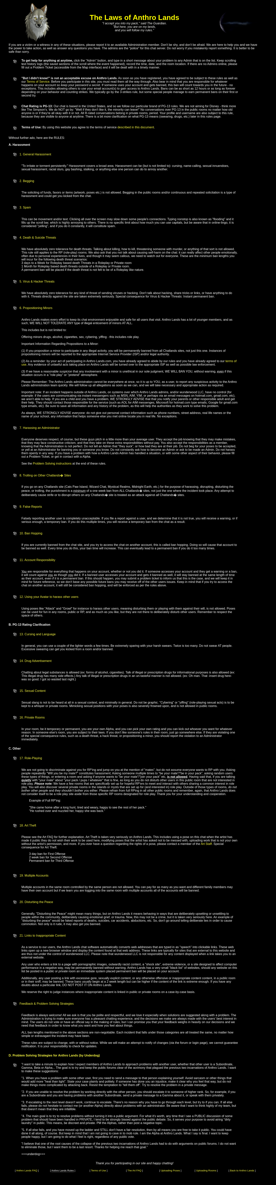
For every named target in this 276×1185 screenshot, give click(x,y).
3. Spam (25, 207)
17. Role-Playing (31, 758)
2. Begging (27, 181)
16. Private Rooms (32, 717)
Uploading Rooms (206, 1170)
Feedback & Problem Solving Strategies (47, 1003)
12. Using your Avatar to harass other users (49, 596)
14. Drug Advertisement (36, 661)
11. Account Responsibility (37, 560)
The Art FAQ (134, 1170)
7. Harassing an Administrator (40, 427)
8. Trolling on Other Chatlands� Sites (45, 475)
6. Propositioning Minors (36, 308)
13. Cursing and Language (38, 634)
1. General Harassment (35, 154)
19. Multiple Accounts (34, 875)
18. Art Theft (28, 825)
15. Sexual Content (33, 690)
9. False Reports (31, 506)
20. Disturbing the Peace (36, 902)
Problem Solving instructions (52, 463)
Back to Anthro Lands (242, 1170)
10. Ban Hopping (31, 533)
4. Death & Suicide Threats (38, 237)
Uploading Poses (170, 1170)
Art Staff (206, 843)
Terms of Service (38, 81)
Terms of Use (98, 1170)
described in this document (135, 127)
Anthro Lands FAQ (26, 1170)
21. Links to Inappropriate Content (43, 935)
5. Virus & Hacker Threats (37, 281)
